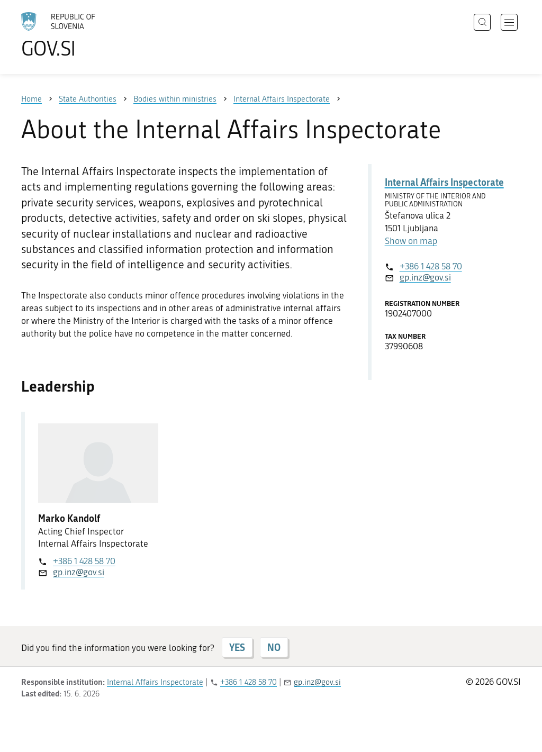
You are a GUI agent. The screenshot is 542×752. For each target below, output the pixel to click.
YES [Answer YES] (237, 647)
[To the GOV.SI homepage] (88, 35)
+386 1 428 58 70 (84, 561)
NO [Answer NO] (274, 647)
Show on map (411, 240)
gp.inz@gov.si (78, 572)
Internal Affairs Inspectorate (444, 182)
